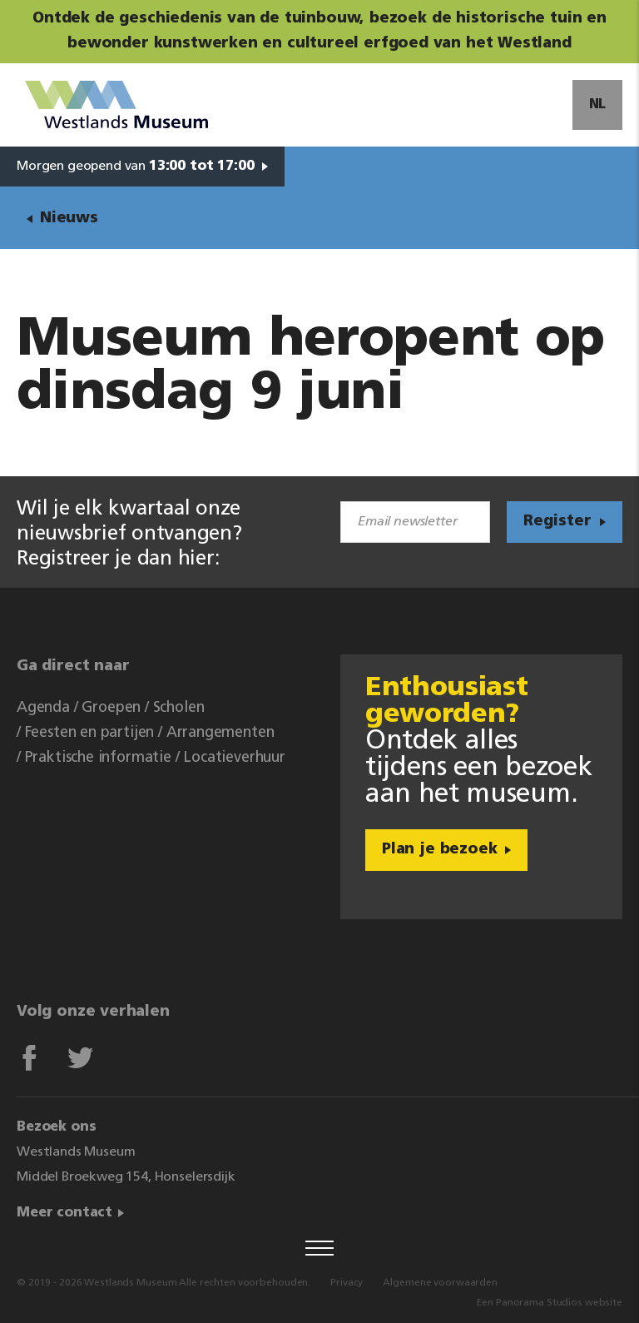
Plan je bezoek (439, 850)
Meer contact (64, 1213)
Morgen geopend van (136, 166)
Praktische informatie (98, 758)
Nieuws (69, 218)
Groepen (111, 708)
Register (557, 522)
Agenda (43, 708)
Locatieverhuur (234, 758)
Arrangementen (220, 733)
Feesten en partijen (90, 733)
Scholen (179, 708)
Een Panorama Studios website (549, 1303)
